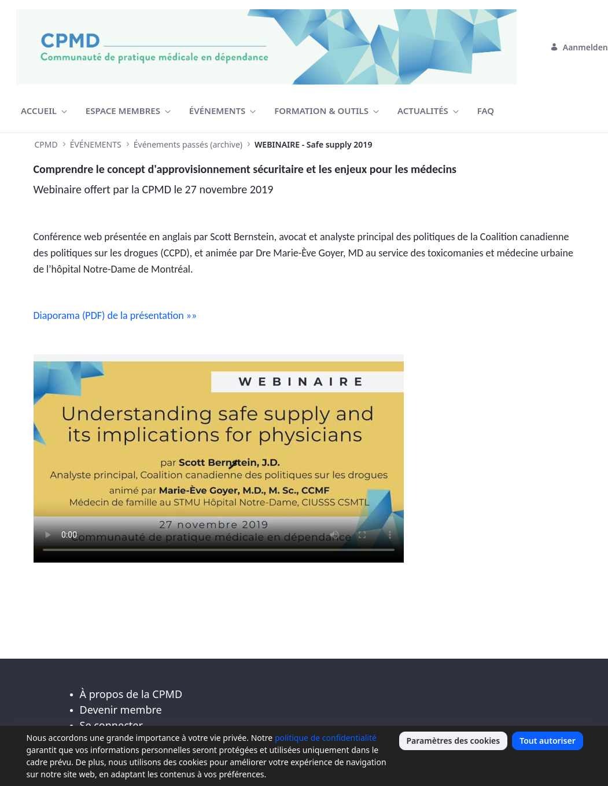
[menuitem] (44, 110)
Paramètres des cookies (453, 740)
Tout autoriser (547, 740)
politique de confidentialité (326, 737)
